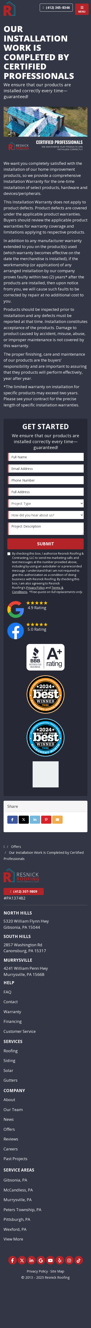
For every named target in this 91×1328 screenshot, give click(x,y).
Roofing (11, 1050)
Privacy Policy (35, 587)
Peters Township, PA (22, 1209)
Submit (45, 544)
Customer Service (20, 1031)
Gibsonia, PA (15, 1180)
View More (13, 1239)
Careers (11, 1149)
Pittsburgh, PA (17, 1219)
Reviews (11, 1139)
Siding (9, 1060)
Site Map (57, 1271)
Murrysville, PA (18, 1199)
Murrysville (18, 960)
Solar (8, 1070)
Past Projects (15, 1158)
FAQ (7, 992)
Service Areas (19, 1170)
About (9, 1099)
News (9, 1119)
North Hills (18, 913)
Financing (13, 1021)
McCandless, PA (18, 1190)
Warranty (12, 1011)
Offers (9, 1129)
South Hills (17, 936)
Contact (11, 1001)
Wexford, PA (15, 1229)
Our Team (13, 1109)
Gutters (10, 1080)
